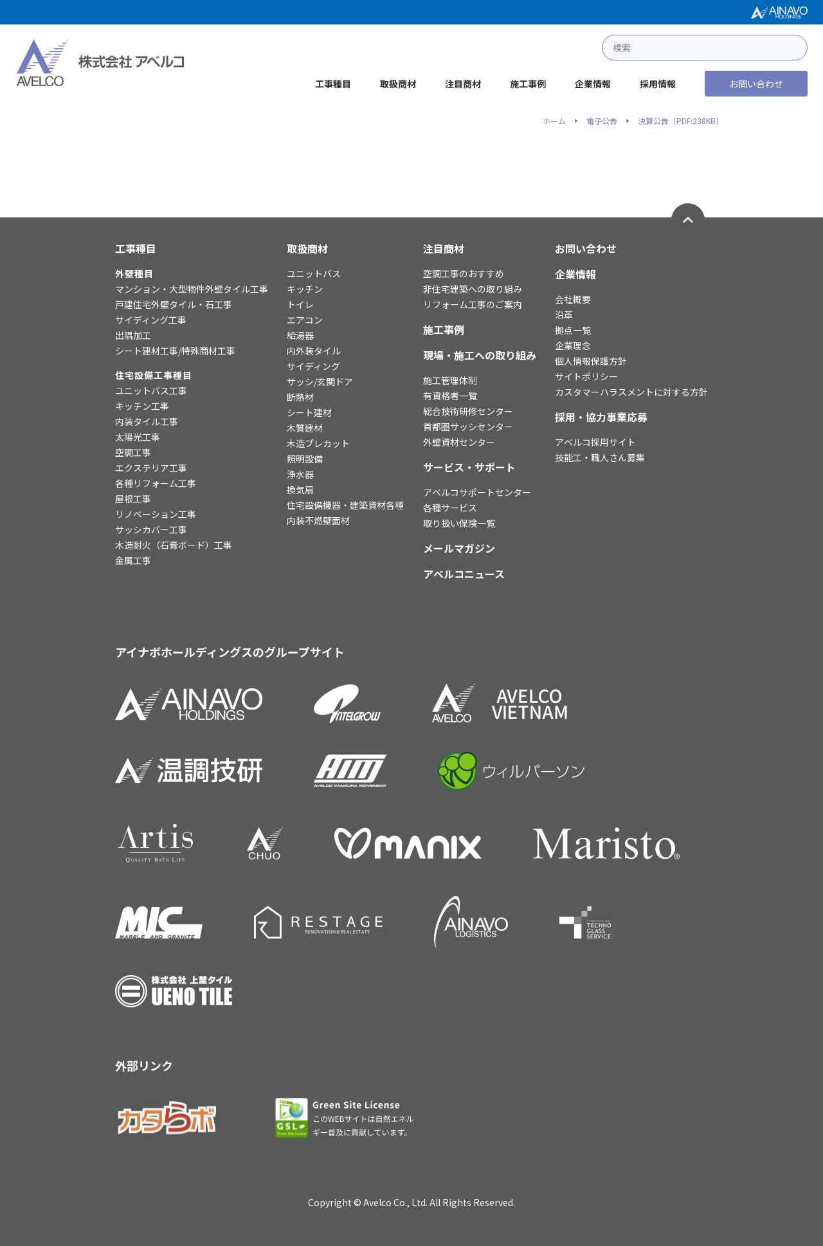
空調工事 (133, 452)
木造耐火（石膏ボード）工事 (173, 544)
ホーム (554, 121)
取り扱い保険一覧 (459, 522)
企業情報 (593, 83)
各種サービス (450, 507)
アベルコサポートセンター (477, 492)
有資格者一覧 (450, 395)
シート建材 (309, 412)
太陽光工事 (137, 436)
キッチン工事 (142, 405)
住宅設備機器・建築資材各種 (345, 504)
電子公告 (601, 121)
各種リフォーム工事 (155, 483)
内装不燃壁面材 (318, 520)
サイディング (313, 366)
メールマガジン (459, 548)
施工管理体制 (450, 380)
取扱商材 (398, 83)
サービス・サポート (469, 467)
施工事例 (528, 83)
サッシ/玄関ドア (320, 381)
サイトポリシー (586, 376)
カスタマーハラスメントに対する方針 (631, 391)
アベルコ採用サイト (595, 441)
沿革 (564, 314)
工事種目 (333, 83)
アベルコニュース (464, 574)
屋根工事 (133, 498)
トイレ (300, 304)
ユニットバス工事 (151, 390)
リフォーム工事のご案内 (472, 304)
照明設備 (305, 458)
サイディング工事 (150, 319)
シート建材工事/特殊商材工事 (175, 350)
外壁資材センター (459, 441)
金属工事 (133, 560)
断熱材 (300, 396)
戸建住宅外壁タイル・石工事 (173, 304)
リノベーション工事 (155, 513)
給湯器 (300, 335)
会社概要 (573, 299)
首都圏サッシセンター (468, 426)
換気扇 (300, 489)
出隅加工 (133, 335)
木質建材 (305, 427)
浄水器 (300, 474)
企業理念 (573, 345)
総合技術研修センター (468, 411)
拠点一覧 (573, 329)
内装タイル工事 (146, 421)
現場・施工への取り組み (479, 355)
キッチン (305, 288)
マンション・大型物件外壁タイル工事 (191, 288)
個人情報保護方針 (591, 360)
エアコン (305, 319)
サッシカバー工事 (151, 529)
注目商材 (463, 83)
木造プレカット (318, 443)
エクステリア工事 (151, 467)
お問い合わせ (756, 83)
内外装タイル (314, 350)
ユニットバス (314, 273)
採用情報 (658, 83)
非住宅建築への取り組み (472, 288)
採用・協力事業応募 (601, 417)
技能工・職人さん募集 (600, 457)
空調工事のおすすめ (463, 273)
